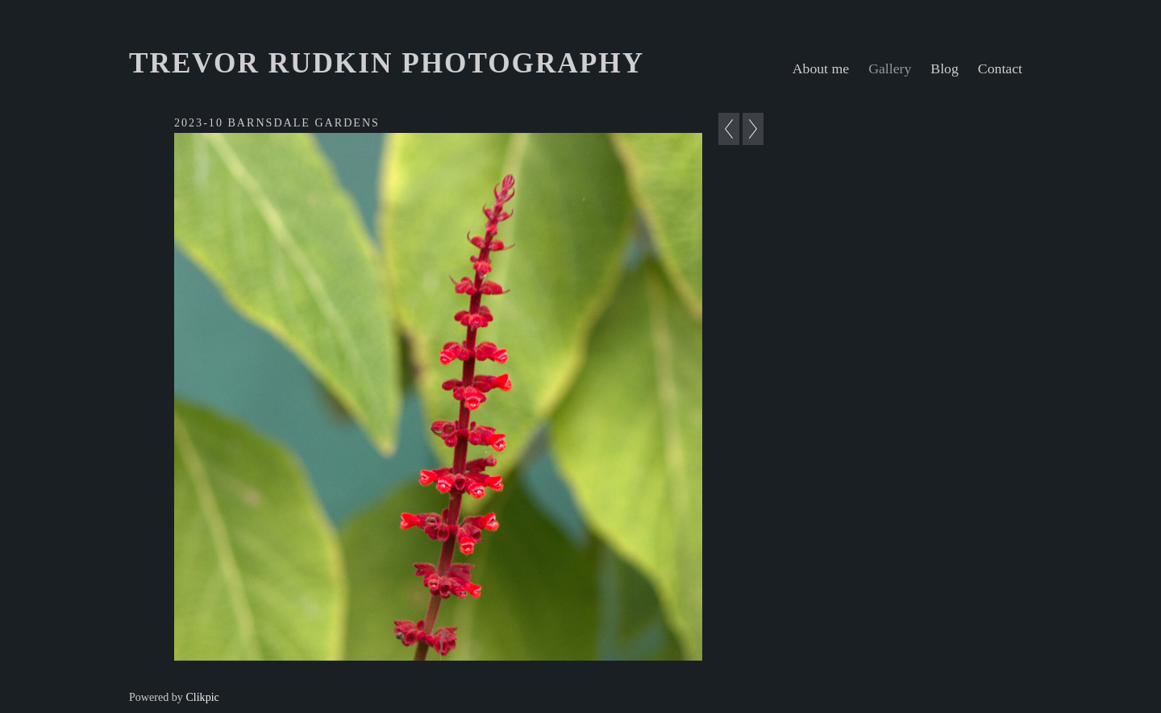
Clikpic (201, 696)
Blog (944, 68)
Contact (1000, 68)
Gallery (889, 68)
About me (821, 68)
